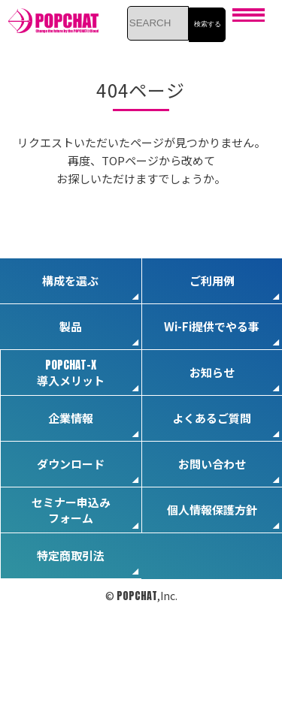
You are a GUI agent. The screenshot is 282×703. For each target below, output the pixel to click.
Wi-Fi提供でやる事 (211, 326)
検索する (207, 24)
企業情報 (70, 418)
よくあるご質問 (211, 418)
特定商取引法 (71, 555)
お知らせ (212, 372)
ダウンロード (71, 464)
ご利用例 (212, 280)
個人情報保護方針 (212, 509)
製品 (70, 326)
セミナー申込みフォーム (71, 510)
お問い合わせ (212, 464)
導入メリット (71, 372)
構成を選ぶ (70, 280)
